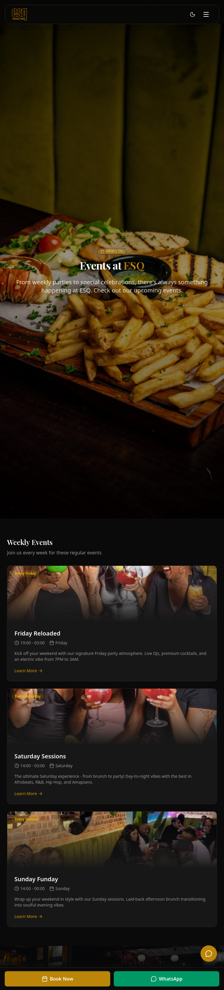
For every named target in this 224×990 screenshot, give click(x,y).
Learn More (28, 670)
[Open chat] (208, 953)
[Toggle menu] (206, 14)
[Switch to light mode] (192, 14)
